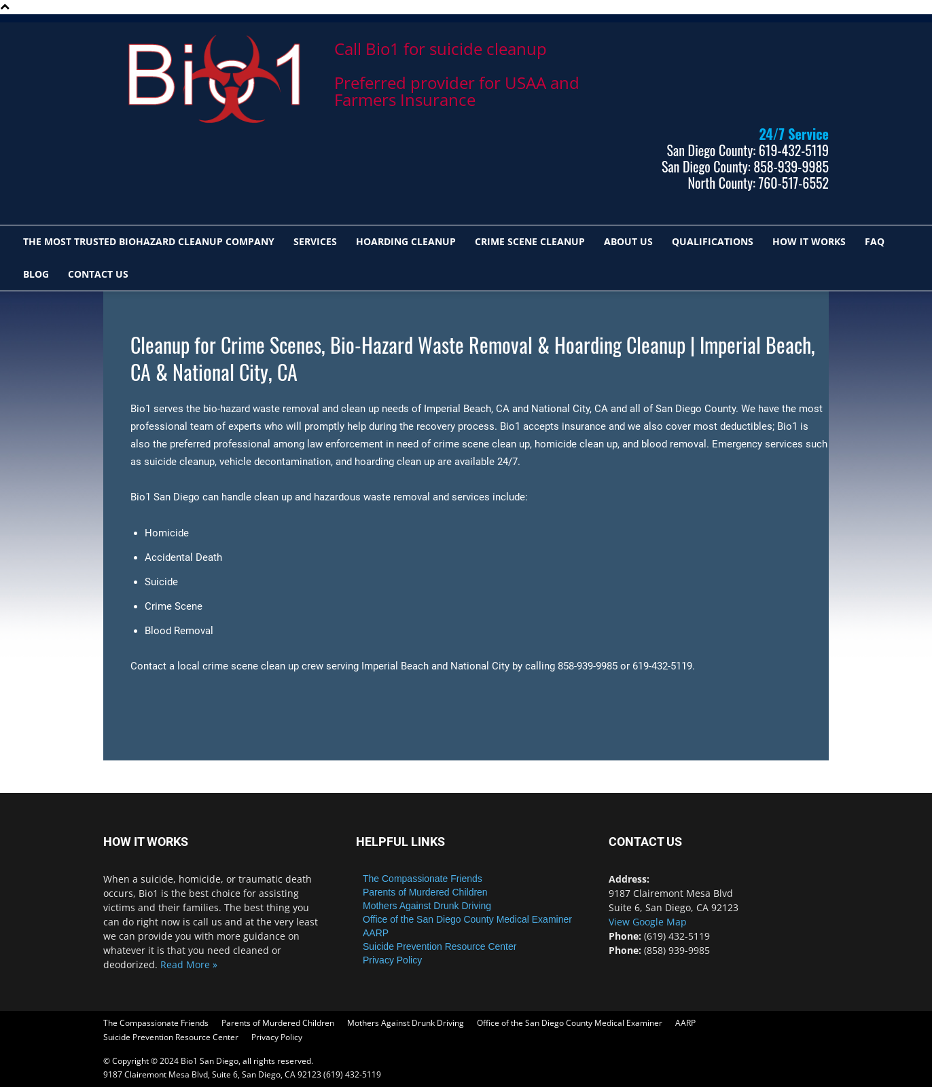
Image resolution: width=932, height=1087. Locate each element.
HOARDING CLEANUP (406, 241)
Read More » (188, 964)
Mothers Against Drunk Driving (427, 905)
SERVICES (315, 241)
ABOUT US (628, 241)
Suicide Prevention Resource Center (439, 946)
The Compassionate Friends (422, 878)
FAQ (874, 241)
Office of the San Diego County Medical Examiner (467, 919)
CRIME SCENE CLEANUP (530, 241)
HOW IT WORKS (809, 241)
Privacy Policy (392, 960)
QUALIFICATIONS (712, 241)
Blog (36, 274)
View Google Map (648, 921)
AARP (376, 932)
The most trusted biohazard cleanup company (148, 241)
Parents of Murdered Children (425, 892)
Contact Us (98, 274)
